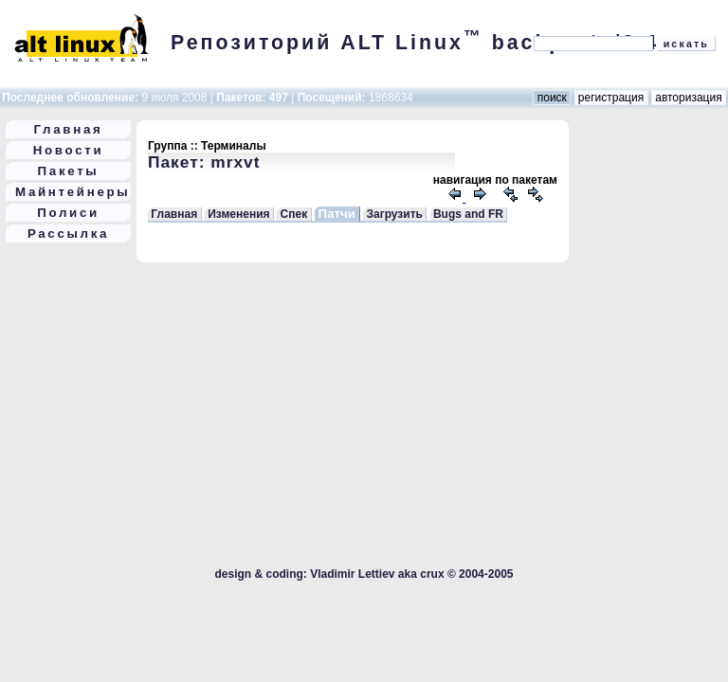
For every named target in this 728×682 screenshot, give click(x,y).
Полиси (68, 213)
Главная (68, 129)
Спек (294, 214)
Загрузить (394, 214)
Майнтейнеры (72, 192)
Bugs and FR (468, 214)
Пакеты (69, 171)
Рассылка (68, 233)
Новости (68, 150)
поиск (552, 97)
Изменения (238, 214)
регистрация (611, 97)
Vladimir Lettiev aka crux (377, 574)
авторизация (688, 97)
